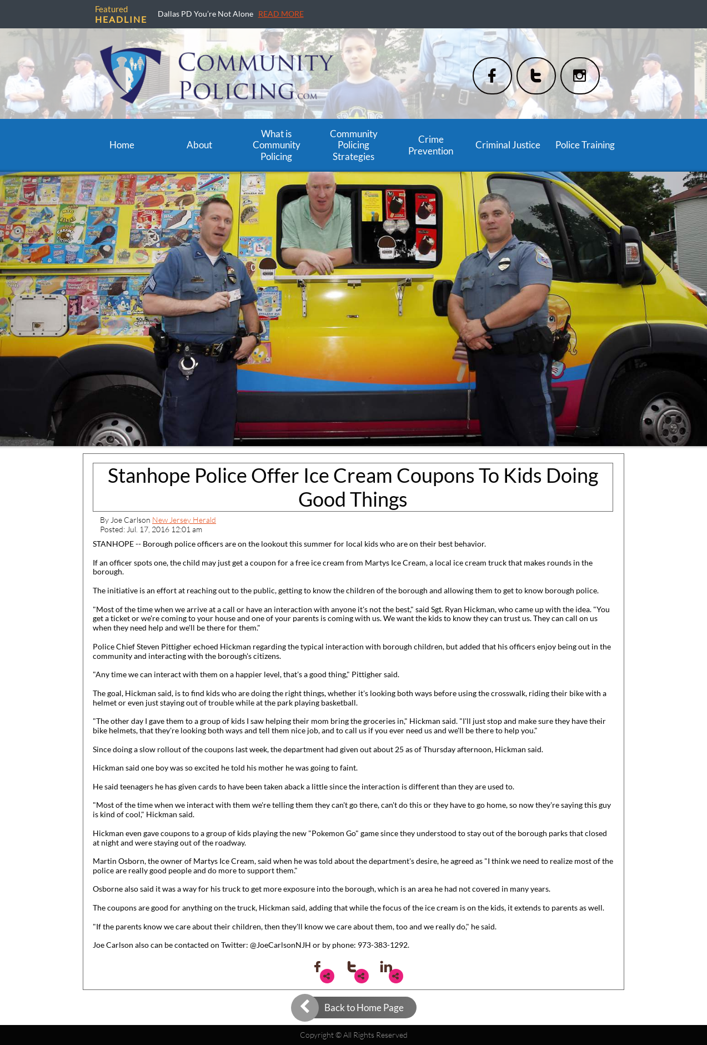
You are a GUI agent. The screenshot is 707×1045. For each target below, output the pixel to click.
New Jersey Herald (184, 519)
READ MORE (281, 13)
